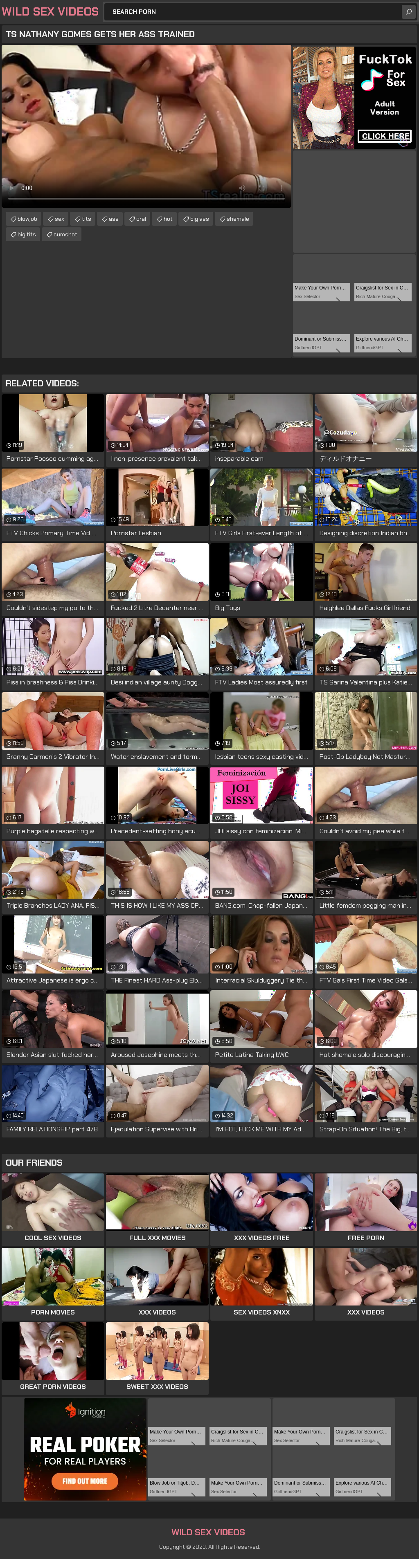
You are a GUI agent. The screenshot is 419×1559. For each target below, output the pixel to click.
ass (114, 218)
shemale (238, 218)
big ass (199, 218)
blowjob (27, 218)
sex (59, 218)
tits (86, 218)
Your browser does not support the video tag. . (146, 126)
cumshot (65, 234)
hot (168, 218)
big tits (27, 234)
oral (141, 218)
